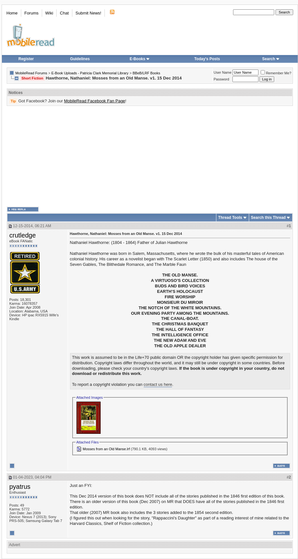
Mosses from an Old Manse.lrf (106, 449)
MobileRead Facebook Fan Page (94, 100)
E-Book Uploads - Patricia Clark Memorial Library (90, 73)
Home (12, 13)
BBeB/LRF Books (146, 73)
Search (271, 59)
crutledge (22, 235)
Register (26, 59)
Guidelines (80, 59)
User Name (223, 72)
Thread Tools (230, 217)
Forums (31, 13)
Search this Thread (268, 217)
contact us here (158, 384)
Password (221, 79)
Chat (64, 13)
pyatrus (20, 486)
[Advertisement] (140, 156)
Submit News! (88, 13)
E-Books (140, 59)
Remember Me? (276, 73)
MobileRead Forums (31, 73)
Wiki (49, 13)
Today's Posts (207, 59)
